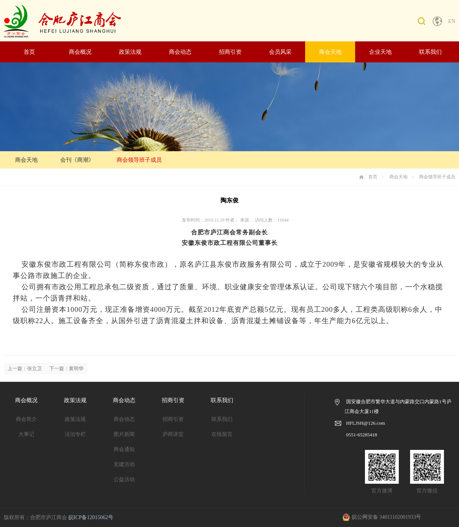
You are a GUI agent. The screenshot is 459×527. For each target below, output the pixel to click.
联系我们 (430, 52)
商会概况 (80, 52)
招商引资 (230, 52)
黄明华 (76, 368)
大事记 (26, 434)
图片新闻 (124, 434)
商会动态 (180, 52)
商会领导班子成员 (139, 160)
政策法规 (130, 52)
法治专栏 (75, 434)
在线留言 (222, 434)
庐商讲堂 (173, 434)
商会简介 (26, 419)
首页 (29, 52)
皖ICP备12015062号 (91, 517)
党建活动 (124, 464)
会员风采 (280, 52)
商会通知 (124, 449)
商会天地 (330, 52)
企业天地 (380, 52)
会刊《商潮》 (77, 160)
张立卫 (34, 368)
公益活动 (124, 479)
